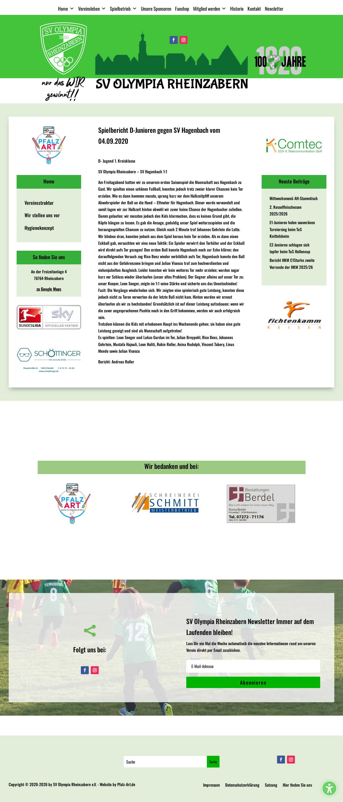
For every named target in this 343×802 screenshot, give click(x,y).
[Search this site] (165, 761)
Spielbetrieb (123, 8)
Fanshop (182, 8)
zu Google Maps (48, 289)
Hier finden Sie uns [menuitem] (297, 785)
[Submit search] (213, 761)
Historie (237, 8)
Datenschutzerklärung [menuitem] (242, 785)
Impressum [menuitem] (211, 785)
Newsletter (274, 8)
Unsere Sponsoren (156, 8)
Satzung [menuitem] (271, 785)
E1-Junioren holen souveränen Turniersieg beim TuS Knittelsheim (292, 229)
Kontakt (254, 8)
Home (66, 8)
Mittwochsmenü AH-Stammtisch (294, 198)
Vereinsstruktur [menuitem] (39, 202)
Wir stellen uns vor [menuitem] (42, 215)
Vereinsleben (92, 8)
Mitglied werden (209, 8)
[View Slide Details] (49, 145)
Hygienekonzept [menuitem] (39, 227)
